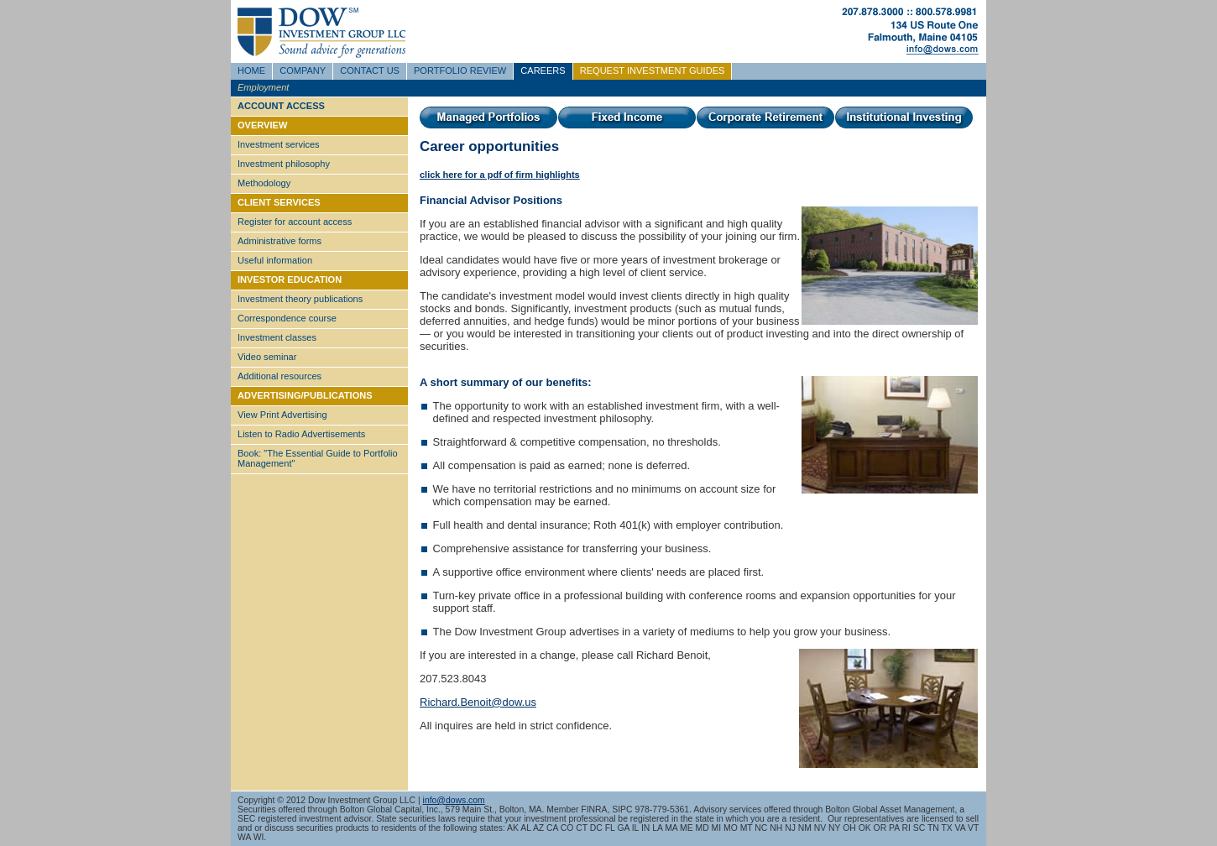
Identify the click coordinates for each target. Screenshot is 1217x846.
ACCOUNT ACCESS (281, 106)
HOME (251, 70)
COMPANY (302, 70)
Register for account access (295, 222)
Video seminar (267, 357)
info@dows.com (454, 800)
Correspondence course (287, 318)
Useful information (275, 260)
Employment (263, 87)
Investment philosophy (284, 164)
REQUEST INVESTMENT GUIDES (652, 70)
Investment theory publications (300, 299)
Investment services (279, 144)
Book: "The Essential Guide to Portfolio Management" (318, 458)
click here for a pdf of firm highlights (500, 175)
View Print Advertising (282, 415)
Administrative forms (279, 241)
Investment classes (277, 337)
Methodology (264, 183)
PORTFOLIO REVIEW (460, 70)
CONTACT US (370, 70)
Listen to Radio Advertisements (301, 434)
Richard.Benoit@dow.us (478, 702)
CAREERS (542, 70)
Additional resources (279, 376)
